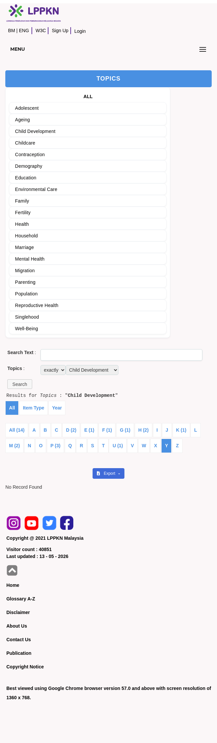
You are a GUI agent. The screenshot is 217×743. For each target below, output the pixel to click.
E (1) (89, 430)
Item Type (33, 407)
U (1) (117, 445)
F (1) (107, 430)
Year (57, 407)
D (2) (71, 430)
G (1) (125, 430)
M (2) (14, 445)
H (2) (143, 430)
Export (106, 473)
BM (11, 30)
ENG (24, 30)
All (12, 407)
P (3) (55, 445)
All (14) (17, 430)
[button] (19, 384)
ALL (88, 96)
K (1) (181, 430)
